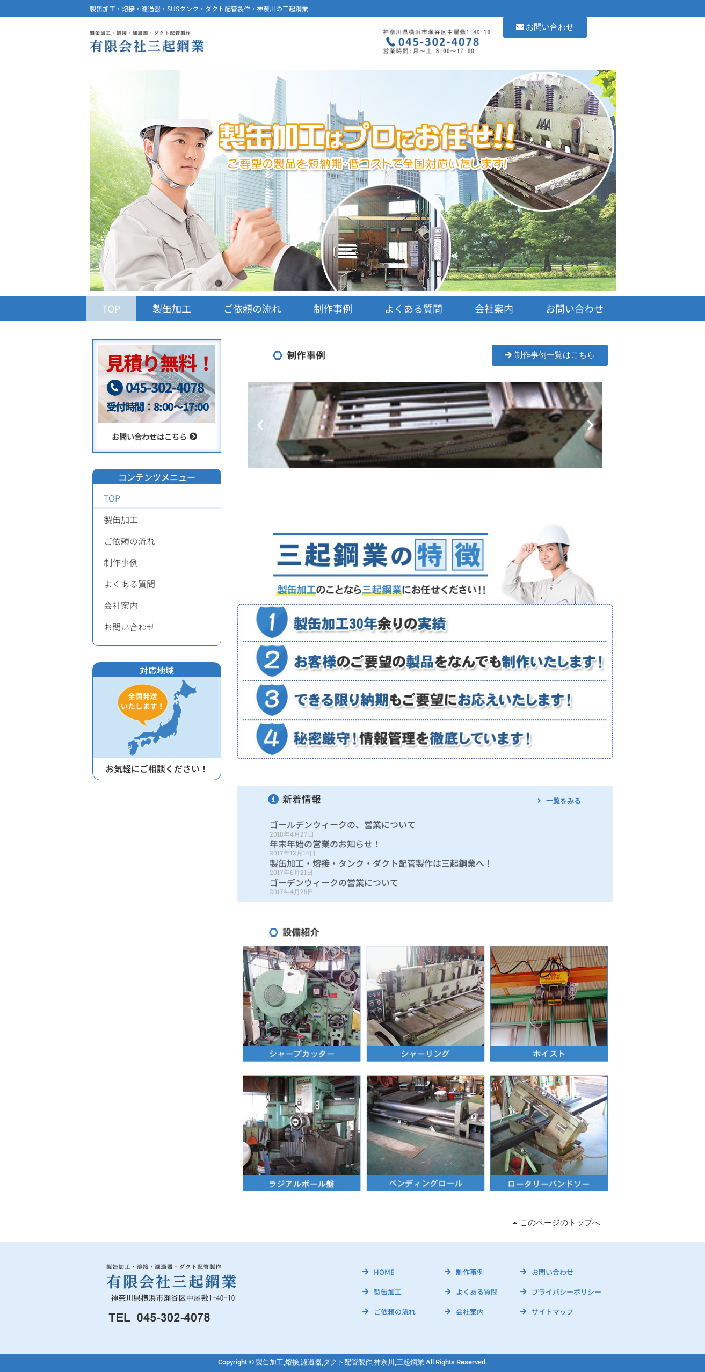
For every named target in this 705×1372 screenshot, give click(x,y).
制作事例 (333, 308)
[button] (260, 424)
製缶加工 (171, 308)
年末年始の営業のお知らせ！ (325, 843)
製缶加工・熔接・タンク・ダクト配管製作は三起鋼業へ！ (381, 862)
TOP (111, 308)
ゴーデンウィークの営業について (334, 882)
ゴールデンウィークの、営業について (343, 824)
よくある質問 (413, 308)
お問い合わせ (575, 308)
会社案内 (494, 308)
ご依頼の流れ (252, 308)
